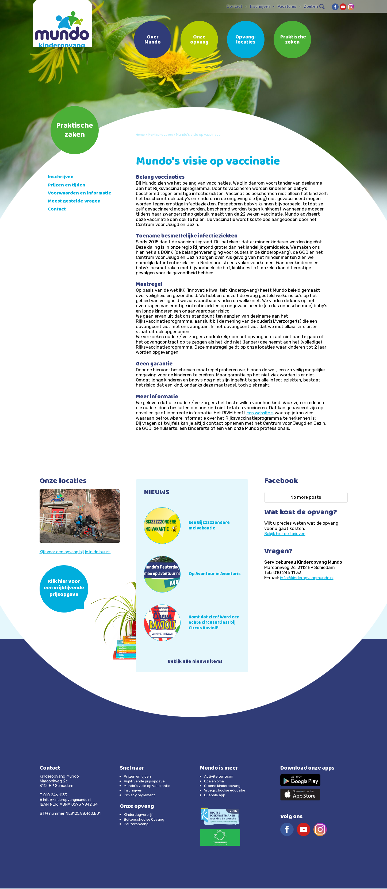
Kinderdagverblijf (139, 815)
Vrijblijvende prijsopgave (146, 781)
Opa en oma (215, 781)
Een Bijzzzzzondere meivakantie (211, 525)
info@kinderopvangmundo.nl (310, 577)
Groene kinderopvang (224, 786)
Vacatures (287, 6)
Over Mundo (152, 40)
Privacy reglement (141, 795)
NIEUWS (158, 493)
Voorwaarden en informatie (69, 196)
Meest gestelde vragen (77, 206)
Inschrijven (260, 6)
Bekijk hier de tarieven (287, 533)
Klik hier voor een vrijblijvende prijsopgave (64, 588)
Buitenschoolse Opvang (146, 819)
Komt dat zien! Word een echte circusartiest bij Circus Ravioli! (217, 622)
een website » (261, 412)
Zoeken (314, 6)
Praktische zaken (293, 40)
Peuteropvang (137, 824)
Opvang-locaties (245, 40)
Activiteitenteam (220, 776)
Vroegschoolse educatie (226, 790)
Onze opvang (199, 40)
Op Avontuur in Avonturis (206, 574)
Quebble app (215, 795)
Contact (234, 6)
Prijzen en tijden (68, 185)
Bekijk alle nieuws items (195, 662)
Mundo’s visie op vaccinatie (149, 786)
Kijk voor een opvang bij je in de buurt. (79, 551)
